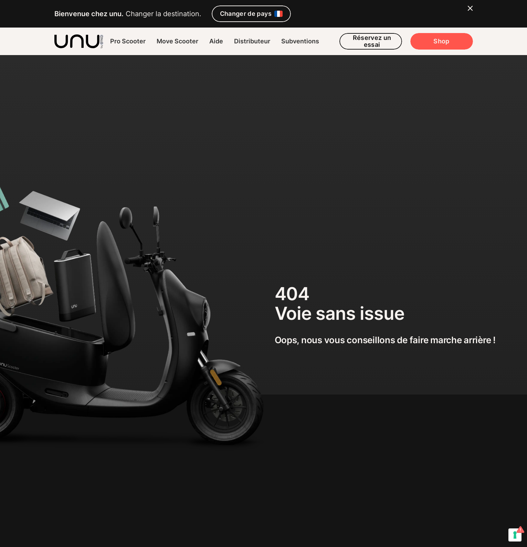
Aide (216, 41)
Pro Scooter (128, 41)
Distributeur (252, 41)
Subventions (300, 41)
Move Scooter (177, 41)
